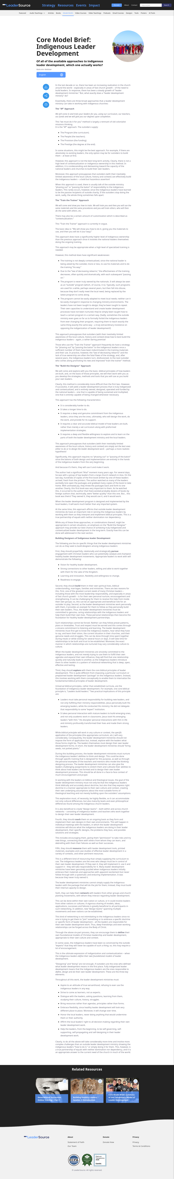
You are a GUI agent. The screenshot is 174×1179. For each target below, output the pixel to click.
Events (81, 5)
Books (58, 13)
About (126, 5)
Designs (129, 13)
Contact (134, 5)
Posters (144, 13)
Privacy (136, 1142)
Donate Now (108, 1142)
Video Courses (80, 13)
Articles (51, 13)
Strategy (48, 5)
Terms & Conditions (141, 1146)
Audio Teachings (36, 13)
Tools (136, 13)
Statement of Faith (76, 1142)
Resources (66, 5)
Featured (22, 13)
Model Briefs (68, 13)
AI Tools (152, 13)
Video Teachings (95, 13)
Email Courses (118, 13)
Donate (116, 5)
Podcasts (106, 13)
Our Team (72, 1146)
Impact (94, 5)
